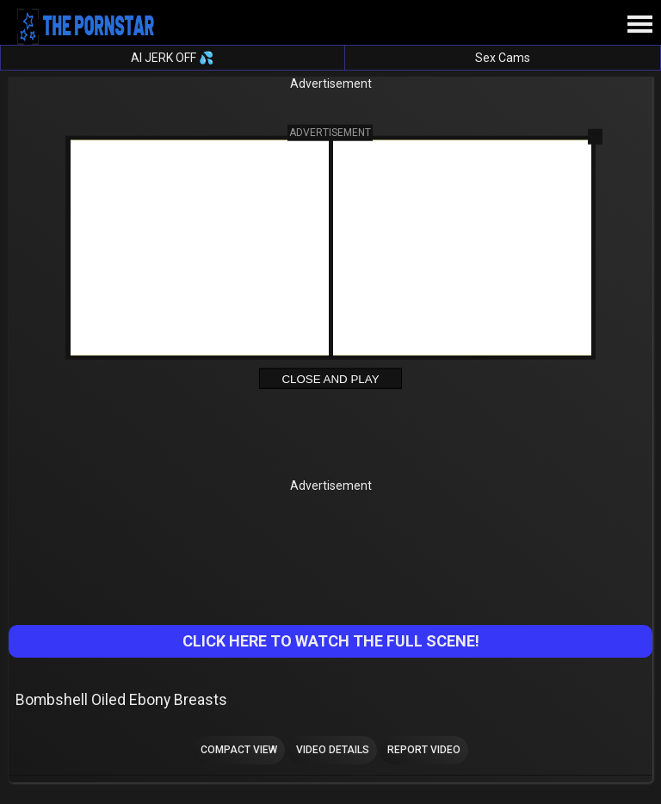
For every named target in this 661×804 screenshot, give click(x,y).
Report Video (423, 750)
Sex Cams (502, 58)
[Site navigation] (639, 25)
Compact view (239, 750)
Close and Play (330, 379)
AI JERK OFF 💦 (172, 58)
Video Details (332, 750)
